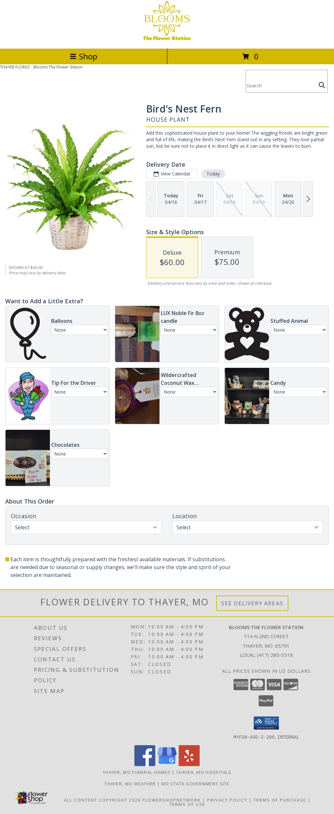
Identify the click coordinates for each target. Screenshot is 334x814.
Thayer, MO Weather (130, 783)
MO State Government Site (195, 783)
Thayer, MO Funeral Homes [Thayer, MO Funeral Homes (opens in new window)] (137, 772)
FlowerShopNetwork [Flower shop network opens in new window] (172, 800)
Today (213, 174)
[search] (322, 85)
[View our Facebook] (144, 764)
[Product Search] (281, 85)
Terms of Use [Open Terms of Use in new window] (187, 804)
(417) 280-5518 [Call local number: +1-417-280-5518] (275, 655)
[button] (266, 723)
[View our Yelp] (189, 764)
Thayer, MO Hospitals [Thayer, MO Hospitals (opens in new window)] (203, 772)
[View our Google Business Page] (167, 764)
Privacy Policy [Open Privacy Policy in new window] (227, 800)
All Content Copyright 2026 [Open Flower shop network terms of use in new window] (102, 800)
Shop (83, 56)
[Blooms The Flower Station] (167, 39)
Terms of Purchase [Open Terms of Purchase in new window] (279, 800)
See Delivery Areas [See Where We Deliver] (252, 603)
